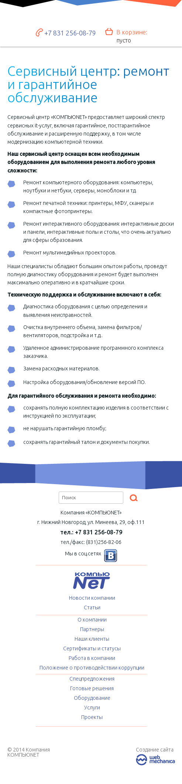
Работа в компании (92, 658)
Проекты (92, 717)
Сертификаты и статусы (92, 648)
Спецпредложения (91, 679)
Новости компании (92, 597)
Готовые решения (92, 688)
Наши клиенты (92, 639)
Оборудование (92, 698)
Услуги (92, 708)
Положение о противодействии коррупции (92, 668)
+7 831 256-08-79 (70, 33)
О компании (92, 620)
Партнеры (92, 629)
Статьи (92, 607)
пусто (123, 40)
